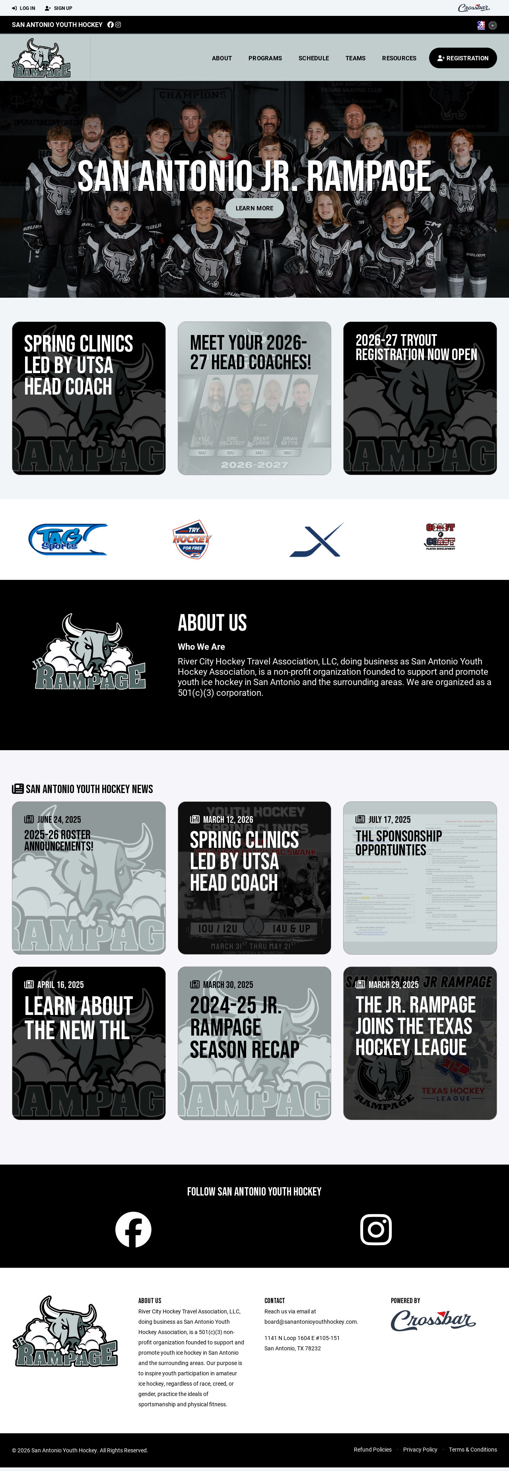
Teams (355, 58)
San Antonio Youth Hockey (57, 24)
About (222, 58)
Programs (265, 58)
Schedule (314, 58)
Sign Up (58, 8)
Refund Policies (373, 1453)
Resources (399, 58)
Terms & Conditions (473, 1453)
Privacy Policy (420, 1453)
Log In (23, 8)
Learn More (255, 208)
